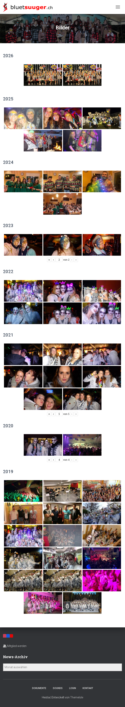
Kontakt (88, 688)
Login (72, 688)
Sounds (58, 688)
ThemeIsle (76, 697)
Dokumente (39, 688)
